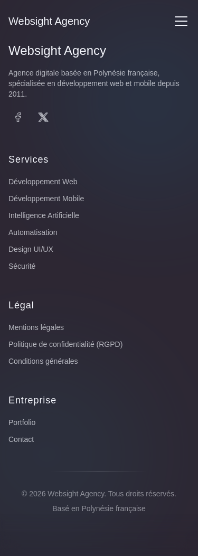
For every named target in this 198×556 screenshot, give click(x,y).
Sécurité (21, 266)
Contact (21, 439)
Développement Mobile (46, 198)
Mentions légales (36, 327)
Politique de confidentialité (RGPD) (65, 344)
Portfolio (21, 422)
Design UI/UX (30, 249)
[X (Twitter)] (43, 117)
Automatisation (33, 232)
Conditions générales (43, 361)
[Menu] (181, 21)
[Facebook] (17, 117)
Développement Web (42, 181)
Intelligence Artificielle (43, 215)
